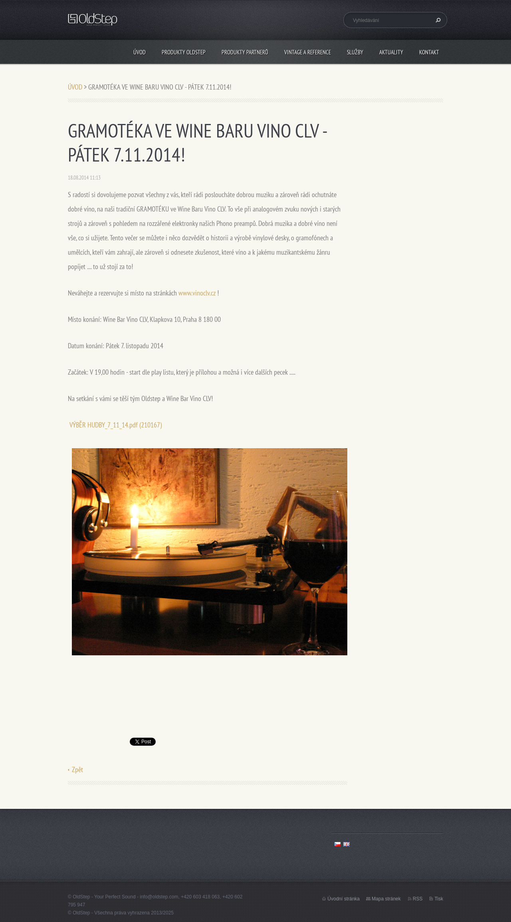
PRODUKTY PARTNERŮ (245, 52)
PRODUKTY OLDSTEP (184, 52)
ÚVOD (139, 52)
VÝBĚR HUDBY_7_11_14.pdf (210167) (115, 424)
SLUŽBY (355, 52)
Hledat (437, 20)
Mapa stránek (386, 899)
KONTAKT (429, 52)
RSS (418, 899)
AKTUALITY (391, 52)
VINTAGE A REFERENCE (307, 52)
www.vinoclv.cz (197, 292)
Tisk (438, 899)
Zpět (77, 769)
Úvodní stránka (343, 899)
